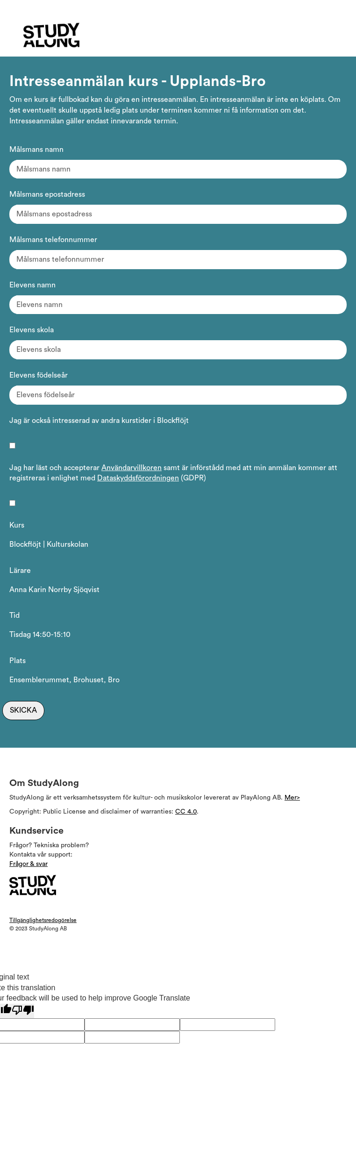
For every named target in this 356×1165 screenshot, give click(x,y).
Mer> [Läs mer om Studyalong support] (292, 797)
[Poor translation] (23, 1011)
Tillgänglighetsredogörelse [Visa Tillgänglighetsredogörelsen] (43, 920)
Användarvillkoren (131, 468)
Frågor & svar (28, 864)
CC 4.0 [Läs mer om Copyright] (186, 811)
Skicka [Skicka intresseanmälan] (23, 710)
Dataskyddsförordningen (138, 478)
